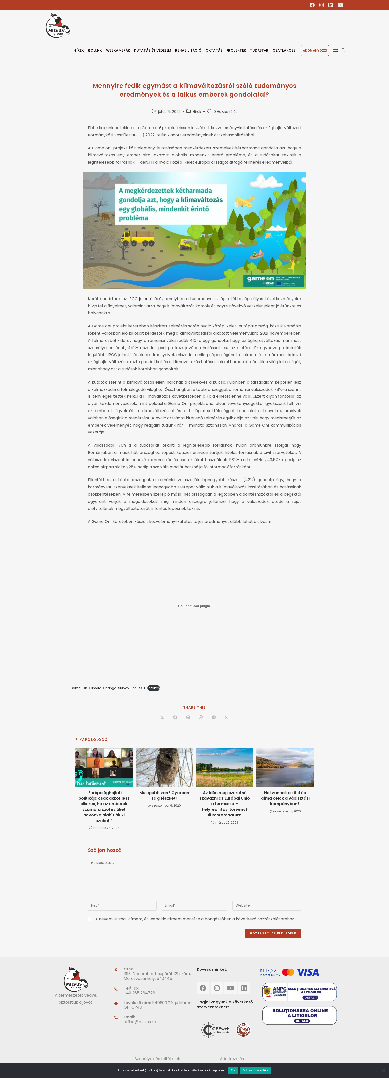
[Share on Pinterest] (188, 717)
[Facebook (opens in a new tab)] (312, 5)
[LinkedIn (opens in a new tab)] (330, 5)
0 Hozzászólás (225, 111)
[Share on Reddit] (214, 717)
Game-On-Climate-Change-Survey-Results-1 (107, 688)
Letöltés (153, 688)
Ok (233, 1070)
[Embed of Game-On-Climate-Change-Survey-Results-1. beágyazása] (194, 605)
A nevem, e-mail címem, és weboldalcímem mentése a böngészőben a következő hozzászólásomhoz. (195, 919)
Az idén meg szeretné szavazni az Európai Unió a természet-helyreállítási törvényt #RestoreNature (224, 804)
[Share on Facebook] (175, 717)
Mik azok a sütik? (255, 1070)
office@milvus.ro (140, 1022)
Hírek (197, 111)
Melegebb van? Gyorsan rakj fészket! (164, 795)
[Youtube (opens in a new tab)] (339, 5)
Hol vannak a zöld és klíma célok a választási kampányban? (285, 798)
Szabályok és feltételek (157, 1059)
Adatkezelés (232, 1059)
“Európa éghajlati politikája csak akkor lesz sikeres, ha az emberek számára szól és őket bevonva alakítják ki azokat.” (104, 807)
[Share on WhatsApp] (227, 717)
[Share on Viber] (201, 717)
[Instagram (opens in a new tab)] (321, 5)
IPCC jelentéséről (145, 299)
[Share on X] (162, 717)
